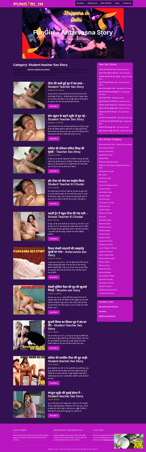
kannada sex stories (106, 244)
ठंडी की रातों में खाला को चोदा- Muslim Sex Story (114, 69)
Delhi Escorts (92, 3)
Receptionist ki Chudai (106, 276)
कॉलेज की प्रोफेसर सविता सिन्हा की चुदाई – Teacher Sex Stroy (66, 150)
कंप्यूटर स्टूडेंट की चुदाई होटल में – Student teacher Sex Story (65, 394)
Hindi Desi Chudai (105, 220)
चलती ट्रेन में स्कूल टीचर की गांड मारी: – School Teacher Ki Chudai (68, 215)
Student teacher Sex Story (108, 290)
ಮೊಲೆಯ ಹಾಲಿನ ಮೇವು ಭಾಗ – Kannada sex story (115, 105)
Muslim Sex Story (105, 269)
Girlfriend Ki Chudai (105, 213)
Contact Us (127, 3)
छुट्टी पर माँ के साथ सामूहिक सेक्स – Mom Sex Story (114, 108)
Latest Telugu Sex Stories (108, 248)
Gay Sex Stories (104, 210)
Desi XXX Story (104, 199)
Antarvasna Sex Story (106, 148)
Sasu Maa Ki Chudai (106, 279)
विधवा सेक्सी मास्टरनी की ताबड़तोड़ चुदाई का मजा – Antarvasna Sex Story (67, 252)
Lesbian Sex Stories (106, 251)
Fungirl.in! (95, 449)
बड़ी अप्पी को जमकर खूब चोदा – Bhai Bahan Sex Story (116, 118)
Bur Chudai (102, 175)
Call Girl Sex (103, 182)
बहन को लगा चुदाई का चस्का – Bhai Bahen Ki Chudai (115, 88)
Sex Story (80, 3)
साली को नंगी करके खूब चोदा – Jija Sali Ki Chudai (114, 127)
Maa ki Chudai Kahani (106, 255)
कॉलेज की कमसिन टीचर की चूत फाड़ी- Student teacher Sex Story (68, 359)
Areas (117, 3)
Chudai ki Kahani (104, 189)
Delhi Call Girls (106, 3)
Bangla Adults (103, 158)
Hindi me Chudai (104, 224)
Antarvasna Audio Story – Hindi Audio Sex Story (115, 144)
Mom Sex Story (104, 265)
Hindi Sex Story (104, 234)
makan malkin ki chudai (107, 258)
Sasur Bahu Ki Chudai (106, 283)
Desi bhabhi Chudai (105, 192)
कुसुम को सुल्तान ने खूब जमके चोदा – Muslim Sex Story (116, 131)
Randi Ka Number (105, 272)
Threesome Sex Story (106, 293)
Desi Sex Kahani (104, 196)
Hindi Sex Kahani (104, 230)
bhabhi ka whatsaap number (108, 162)
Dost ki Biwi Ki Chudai (106, 203)
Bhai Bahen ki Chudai (106, 171)
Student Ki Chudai (105, 286)
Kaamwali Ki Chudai (105, 241)
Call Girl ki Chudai (105, 178)
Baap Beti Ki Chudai (106, 155)
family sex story (104, 206)
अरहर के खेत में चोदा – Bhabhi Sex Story (111, 98)
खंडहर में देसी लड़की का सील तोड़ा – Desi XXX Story (114, 73)
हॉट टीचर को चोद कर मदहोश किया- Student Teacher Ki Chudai (66, 182)
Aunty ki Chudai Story (106, 151)
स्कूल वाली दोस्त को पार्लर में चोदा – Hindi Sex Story (114, 101)
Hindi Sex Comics (105, 227)
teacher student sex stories (38, 69)
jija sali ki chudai (104, 237)
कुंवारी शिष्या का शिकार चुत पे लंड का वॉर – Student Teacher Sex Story (67, 325)
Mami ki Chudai (104, 262)
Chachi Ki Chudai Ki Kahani (108, 185)
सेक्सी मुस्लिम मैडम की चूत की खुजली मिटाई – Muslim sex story (67, 288)
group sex (102, 217)
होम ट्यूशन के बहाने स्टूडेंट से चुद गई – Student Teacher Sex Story (67, 117)
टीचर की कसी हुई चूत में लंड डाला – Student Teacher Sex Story (66, 85)
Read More (54, 106)
